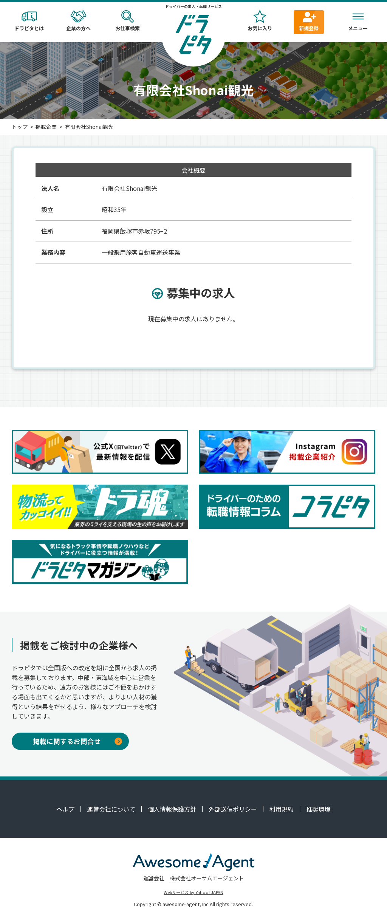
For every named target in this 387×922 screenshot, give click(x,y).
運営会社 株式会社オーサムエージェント (193, 878)
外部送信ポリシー (233, 809)
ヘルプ (65, 809)
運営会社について (111, 809)
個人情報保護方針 (172, 809)
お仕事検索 (127, 21)
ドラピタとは (29, 21)
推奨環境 (318, 809)
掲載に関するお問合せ (77, 741)
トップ (20, 126)
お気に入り (260, 21)
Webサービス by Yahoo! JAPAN (193, 892)
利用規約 (281, 809)
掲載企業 (46, 126)
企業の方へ (78, 21)
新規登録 (309, 21)
